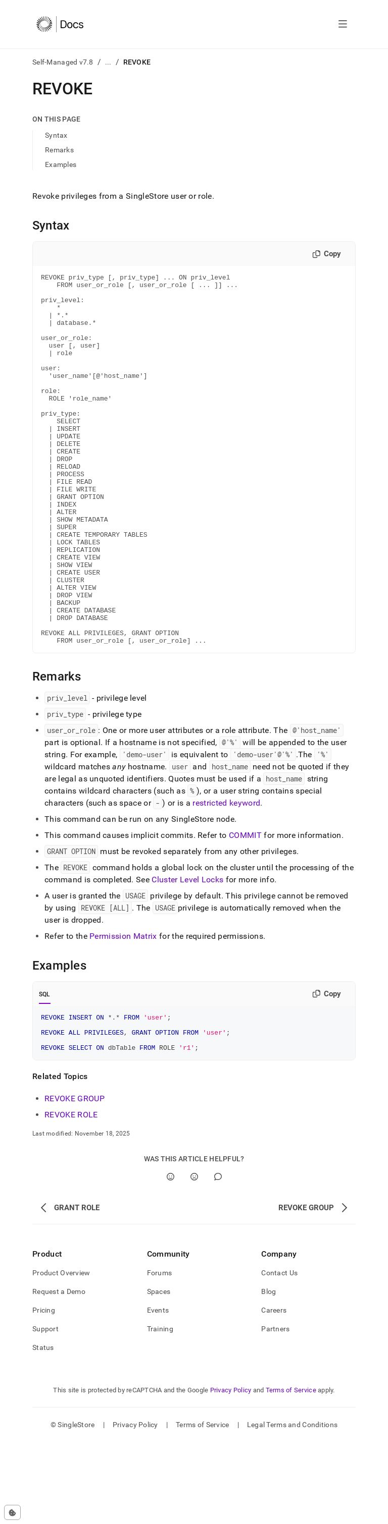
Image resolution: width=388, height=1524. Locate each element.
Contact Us (279, 1354)
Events (158, 1392)
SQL (45, 1068)
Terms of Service (291, 1472)
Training (160, 1410)
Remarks (59, 150)
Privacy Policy (231, 1472)
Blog (268, 1373)
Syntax (56, 135)
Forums (159, 1354)
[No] (194, 1258)
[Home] (59, 24)
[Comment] (218, 1258)
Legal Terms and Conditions (292, 1506)
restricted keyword (226, 877)
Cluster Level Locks (187, 953)
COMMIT (245, 909)
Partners (275, 1410)
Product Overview (61, 1354)
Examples (60, 164)
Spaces (159, 1373)
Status (43, 1429)
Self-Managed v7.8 (62, 62)
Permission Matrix (123, 1010)
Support (45, 1410)
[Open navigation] (343, 24)
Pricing (43, 1392)
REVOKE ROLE (71, 1196)
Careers (273, 1392)
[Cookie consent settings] (12, 1512)
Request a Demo (58, 1373)
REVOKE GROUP (74, 1180)
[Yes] (170, 1258)
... (108, 62)
